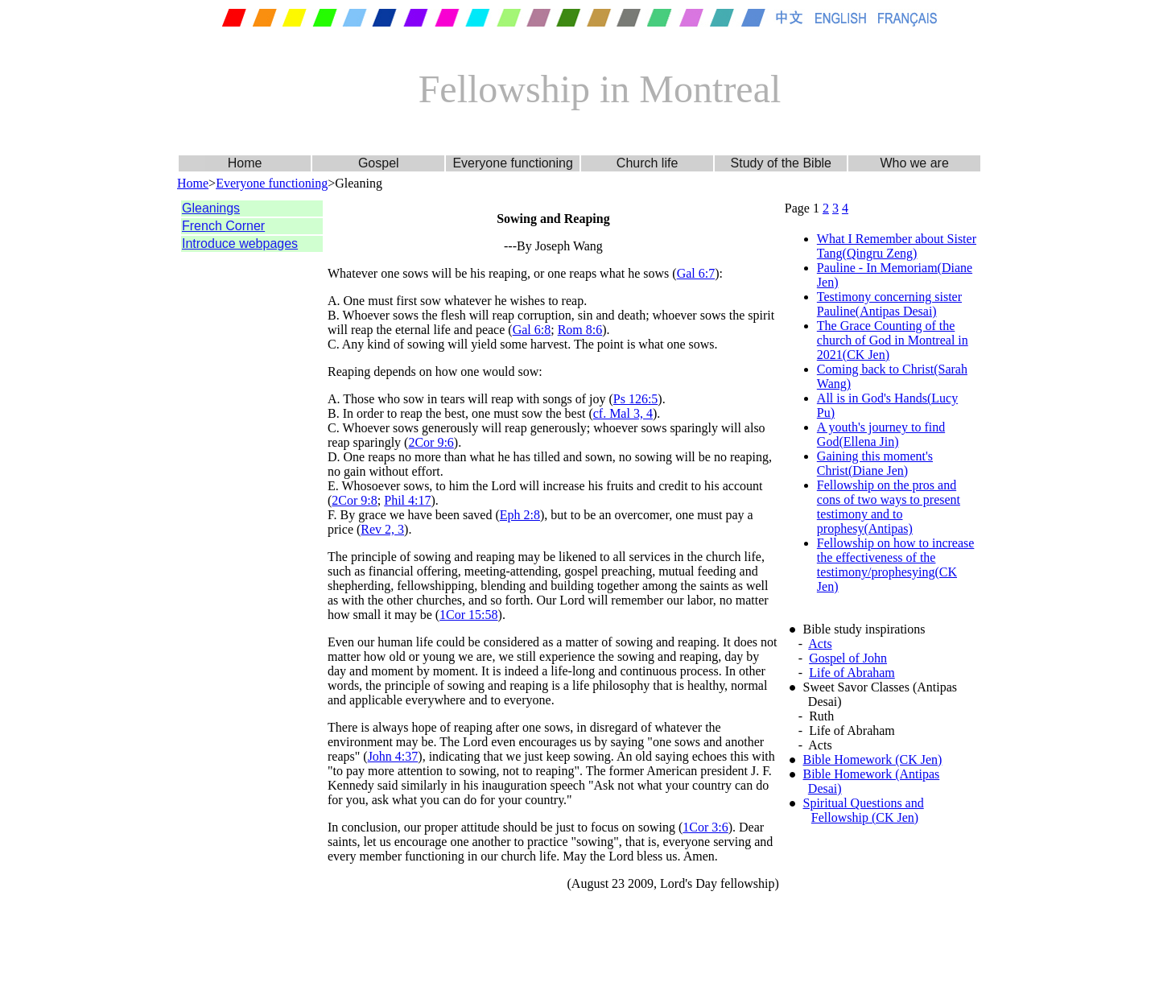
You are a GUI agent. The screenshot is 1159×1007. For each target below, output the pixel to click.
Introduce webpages (240, 243)
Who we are (914, 163)
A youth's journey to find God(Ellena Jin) (881, 434)
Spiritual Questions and (863, 803)
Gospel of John (848, 658)
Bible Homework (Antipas (871, 774)
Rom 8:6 (580, 329)
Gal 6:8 (532, 329)
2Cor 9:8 (354, 500)
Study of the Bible (781, 163)
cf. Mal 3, (619, 413)
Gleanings (211, 208)
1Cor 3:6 (705, 827)
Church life (647, 163)
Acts (819, 643)
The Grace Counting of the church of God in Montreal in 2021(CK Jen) (892, 340)
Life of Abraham (852, 672)
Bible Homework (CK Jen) (872, 759)
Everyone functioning (512, 163)
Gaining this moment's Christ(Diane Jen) (875, 463)
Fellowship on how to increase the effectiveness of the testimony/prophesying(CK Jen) (896, 564)
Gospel (378, 163)
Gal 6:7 (696, 273)
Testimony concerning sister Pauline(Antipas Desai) (889, 304)
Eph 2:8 (520, 515)
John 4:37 (393, 756)
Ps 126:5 (635, 399)
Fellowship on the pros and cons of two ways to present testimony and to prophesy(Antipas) (888, 506)
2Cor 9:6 (430, 442)
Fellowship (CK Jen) (864, 817)
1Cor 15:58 (468, 614)
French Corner (223, 226)
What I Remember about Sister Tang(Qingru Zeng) (896, 246)
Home (245, 163)
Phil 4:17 (407, 500)
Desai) (825, 788)
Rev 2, (379, 529)
